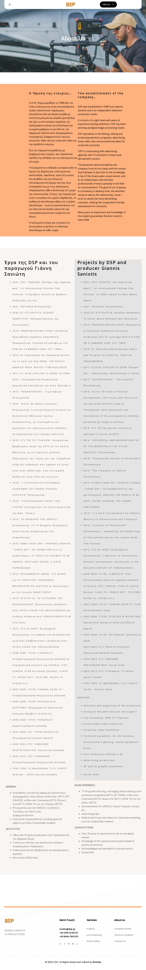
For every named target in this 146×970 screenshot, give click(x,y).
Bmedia (97, 962)
